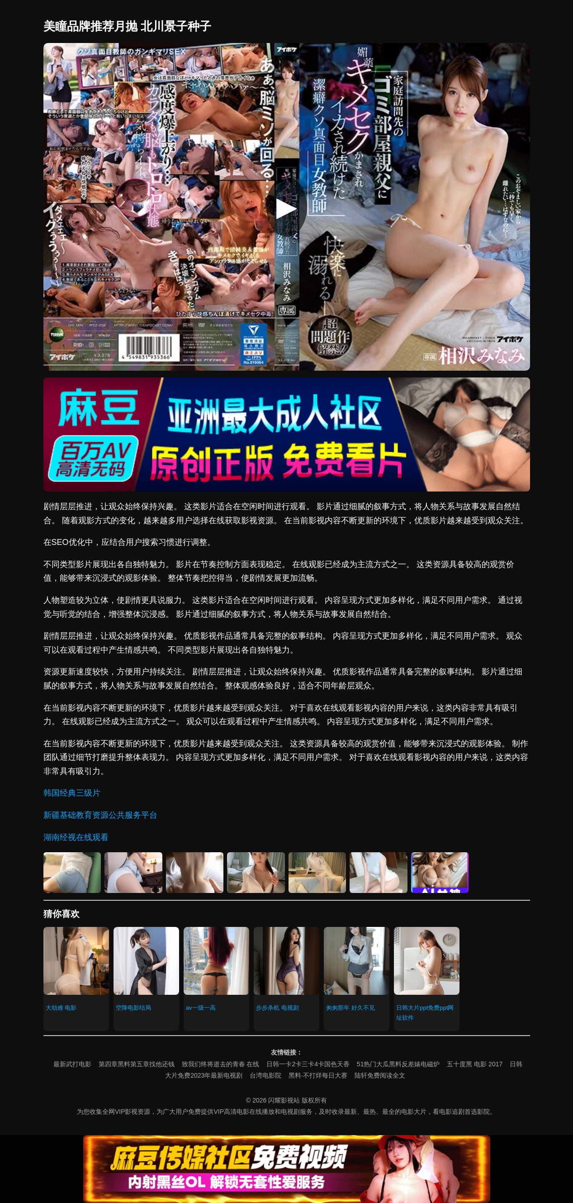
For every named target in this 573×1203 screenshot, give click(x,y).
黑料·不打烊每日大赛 (318, 1075)
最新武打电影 (72, 1064)
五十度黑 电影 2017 (474, 1064)
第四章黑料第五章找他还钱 (137, 1064)
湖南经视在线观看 (76, 837)
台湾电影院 (265, 1075)
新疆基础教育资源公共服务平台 (100, 815)
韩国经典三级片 (71, 792)
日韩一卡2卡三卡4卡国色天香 (308, 1064)
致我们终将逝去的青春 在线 (221, 1064)
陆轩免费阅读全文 (380, 1075)
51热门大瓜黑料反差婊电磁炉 (398, 1064)
